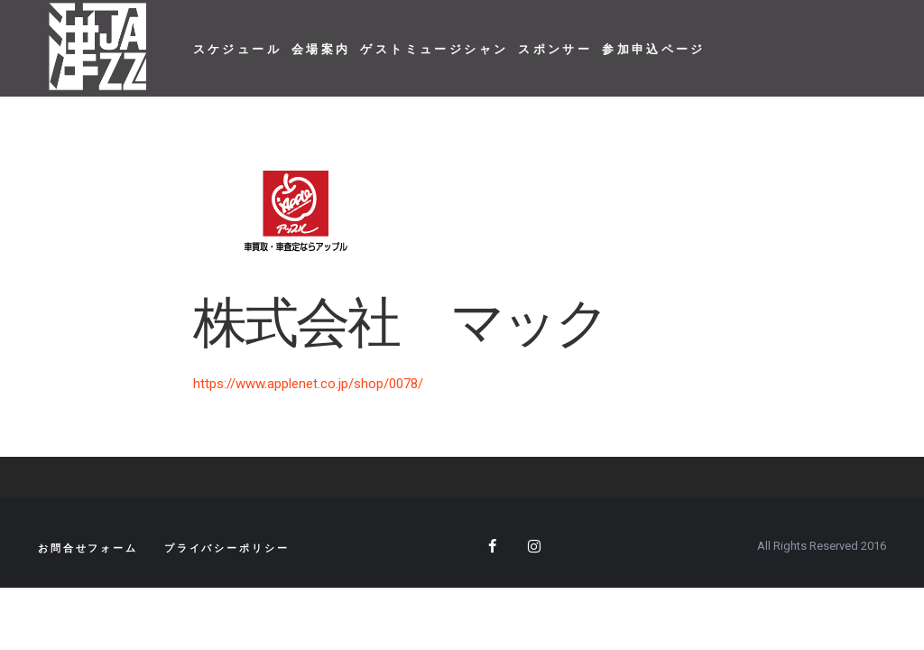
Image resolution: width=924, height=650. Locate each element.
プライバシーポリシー (227, 548)
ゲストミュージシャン (434, 49)
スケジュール (237, 49)
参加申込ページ (654, 49)
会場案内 (321, 49)
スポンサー (555, 49)
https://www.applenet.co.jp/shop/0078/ (308, 384)
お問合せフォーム (88, 548)
